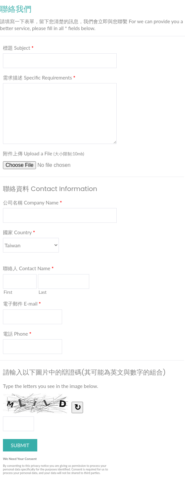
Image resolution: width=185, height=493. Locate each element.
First (8, 292)
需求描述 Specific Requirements (39, 79)
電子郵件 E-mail (22, 305)
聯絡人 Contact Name (28, 269)
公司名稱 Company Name (32, 204)
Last (43, 292)
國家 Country (19, 233)
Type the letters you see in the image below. (50, 386)
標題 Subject (18, 49)
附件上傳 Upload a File (43, 153)
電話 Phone (17, 335)
